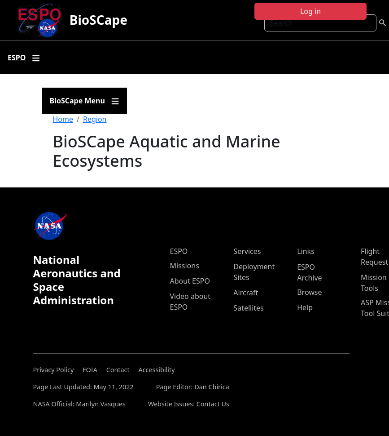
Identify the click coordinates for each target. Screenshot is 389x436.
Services (247, 251)
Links (306, 251)
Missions (184, 266)
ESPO (179, 251)
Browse (309, 292)
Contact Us (213, 404)
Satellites (248, 308)
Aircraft (245, 293)
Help (305, 307)
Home (63, 119)
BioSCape (98, 19)
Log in (310, 11)
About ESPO (190, 281)
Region (95, 119)
